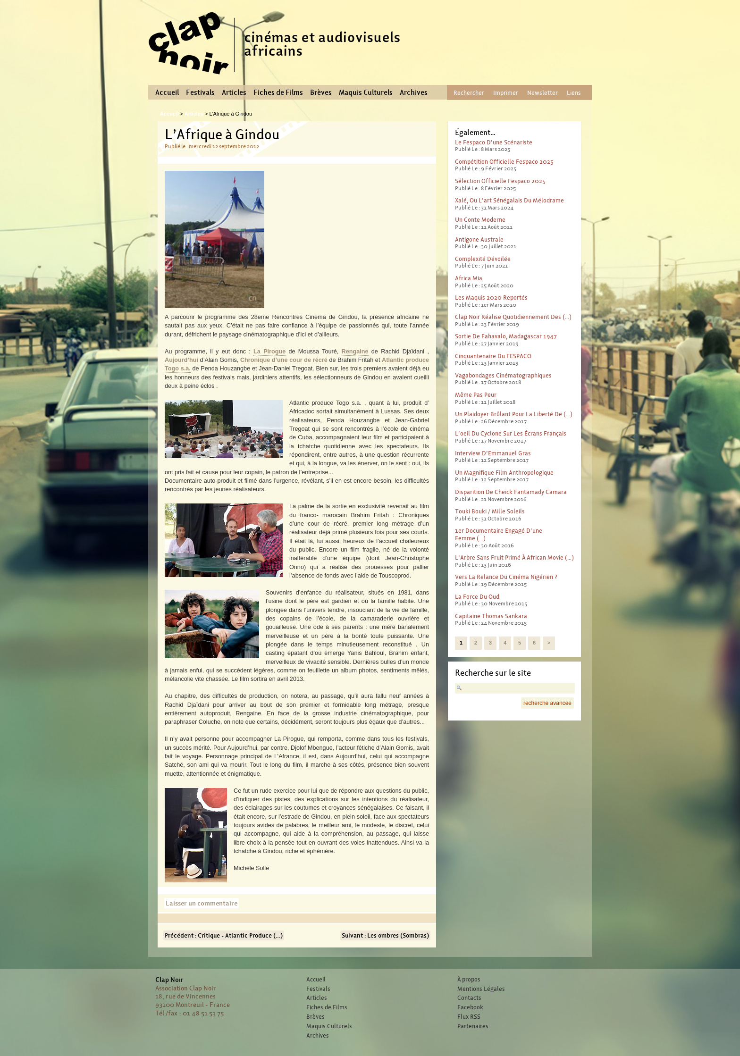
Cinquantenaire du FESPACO (493, 356)
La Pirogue (269, 351)
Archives (414, 92)
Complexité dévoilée (483, 258)
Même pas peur (475, 394)
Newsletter (542, 92)
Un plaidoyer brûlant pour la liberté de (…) (513, 414)
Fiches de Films (278, 92)
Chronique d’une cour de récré (284, 360)
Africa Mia (468, 278)
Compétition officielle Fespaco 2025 (504, 161)
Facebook (470, 1007)
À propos (468, 979)
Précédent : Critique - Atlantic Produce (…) (224, 935)
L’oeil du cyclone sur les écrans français (510, 433)
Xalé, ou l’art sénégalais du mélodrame (509, 200)
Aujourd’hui (181, 360)
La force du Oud (477, 596)
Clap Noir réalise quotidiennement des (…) (513, 316)
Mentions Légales (481, 989)
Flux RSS (468, 1017)
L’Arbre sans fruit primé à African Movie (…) (514, 557)
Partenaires (472, 1026)
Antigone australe (479, 239)
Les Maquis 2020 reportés (491, 297)
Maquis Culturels (366, 92)
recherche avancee (547, 703)
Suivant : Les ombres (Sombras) (385, 935)
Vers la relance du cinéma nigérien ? (506, 576)
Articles (234, 92)
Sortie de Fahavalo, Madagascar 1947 (506, 336)
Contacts (469, 998)
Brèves (321, 92)
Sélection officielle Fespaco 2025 (500, 180)
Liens (574, 92)
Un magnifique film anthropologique (504, 472)
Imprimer (505, 92)
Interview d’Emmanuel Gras (493, 453)
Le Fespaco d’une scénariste (493, 142)
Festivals (200, 92)
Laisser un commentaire (201, 903)
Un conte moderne (480, 219)
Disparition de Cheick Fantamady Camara (511, 491)
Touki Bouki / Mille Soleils (490, 511)
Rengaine (355, 351)
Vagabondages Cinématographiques (503, 375)
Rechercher (469, 92)
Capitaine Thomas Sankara (491, 616)
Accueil (167, 92)
